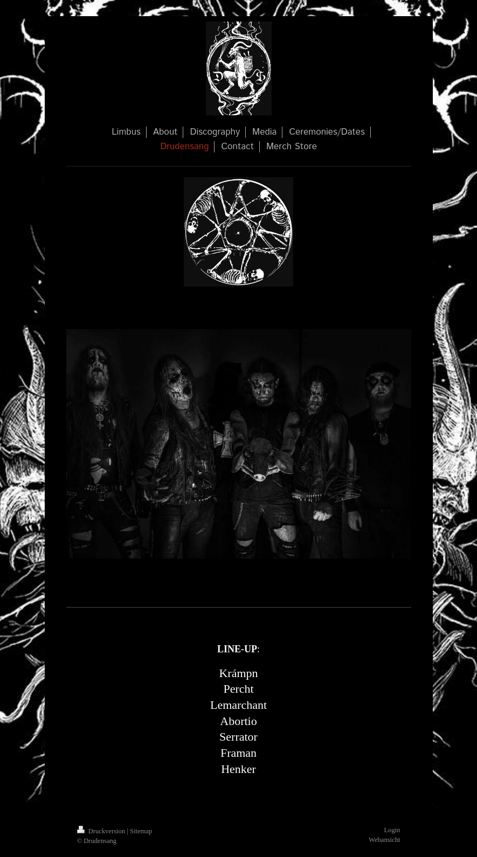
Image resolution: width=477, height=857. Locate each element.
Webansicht (384, 840)
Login (392, 830)
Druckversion (102, 831)
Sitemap (141, 831)
